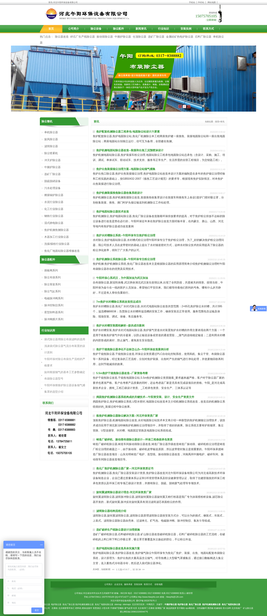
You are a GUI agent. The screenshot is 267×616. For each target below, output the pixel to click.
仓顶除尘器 (139, 36)
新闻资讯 (141, 28)
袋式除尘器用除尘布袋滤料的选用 (64, 339)
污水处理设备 (52, 188)
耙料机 (78, 608)
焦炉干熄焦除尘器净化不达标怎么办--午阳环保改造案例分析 (132, 349)
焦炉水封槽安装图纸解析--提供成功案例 (120, 325)
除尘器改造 (62, 36)
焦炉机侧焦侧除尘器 (56, 229)
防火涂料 (227, 608)
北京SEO (136, 604)
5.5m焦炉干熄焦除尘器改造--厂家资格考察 (122, 373)
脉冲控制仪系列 (53, 305)
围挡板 (210, 608)
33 (137, 569)
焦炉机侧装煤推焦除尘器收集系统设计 (119, 192)
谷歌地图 (158, 584)
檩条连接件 (87, 608)
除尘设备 (96, 28)
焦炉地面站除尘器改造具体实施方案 (118, 548)
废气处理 (128, 608)
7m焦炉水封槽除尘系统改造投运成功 (118, 301)
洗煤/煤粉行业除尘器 (56, 243)
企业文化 (118, 584)
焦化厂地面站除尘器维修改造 (62, 250)
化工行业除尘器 (53, 209)
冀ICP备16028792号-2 (146, 600)
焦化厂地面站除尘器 (104, 604)
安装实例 (185, 28)
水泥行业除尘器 (53, 202)
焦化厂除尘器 (68, 604)
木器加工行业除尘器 (56, 236)
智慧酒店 (97, 608)
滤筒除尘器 (51, 146)
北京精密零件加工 (66, 608)
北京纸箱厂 (237, 608)
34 (139, 569)
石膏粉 (55, 608)
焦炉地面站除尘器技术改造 (112, 211)
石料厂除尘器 (203, 36)
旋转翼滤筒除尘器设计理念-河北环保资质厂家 (124, 492)
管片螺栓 (181, 608)
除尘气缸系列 (52, 291)
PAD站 (201, 2)
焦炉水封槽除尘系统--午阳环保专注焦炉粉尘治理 (125, 235)
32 (134, 569)
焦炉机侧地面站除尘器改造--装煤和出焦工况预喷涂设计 (129, 150)
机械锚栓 (218, 608)
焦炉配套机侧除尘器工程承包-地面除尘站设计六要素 (128, 131)
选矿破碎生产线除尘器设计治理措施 (118, 529)
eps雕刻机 (190, 608)
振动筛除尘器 (105, 36)
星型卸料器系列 (53, 312)
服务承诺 (128, 584)
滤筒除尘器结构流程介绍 (111, 511)
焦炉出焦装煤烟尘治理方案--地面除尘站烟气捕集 (125, 169)
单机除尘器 (51, 132)
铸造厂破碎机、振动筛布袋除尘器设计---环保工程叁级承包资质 (134, 439)
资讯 (222, 121)
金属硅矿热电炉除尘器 (179, 36)
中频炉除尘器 (123, 36)
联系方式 (208, 28)
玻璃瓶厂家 (160, 608)
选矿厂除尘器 (156, 36)
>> (143, 569)
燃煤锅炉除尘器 (53, 195)
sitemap (118, 604)
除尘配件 (118, 28)
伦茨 (135, 608)
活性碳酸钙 (202, 608)
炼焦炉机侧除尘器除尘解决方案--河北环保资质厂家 (127, 415)
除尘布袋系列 (52, 277)
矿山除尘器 (248, 608)
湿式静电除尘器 (53, 222)
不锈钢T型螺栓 (117, 608)
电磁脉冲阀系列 (53, 298)
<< (113, 569)
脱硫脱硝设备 (52, 181)
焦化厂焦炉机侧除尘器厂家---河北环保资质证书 (124, 468)
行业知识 (163, 28)
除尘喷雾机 (51, 153)
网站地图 (212, 2)
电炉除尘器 (56, 604)
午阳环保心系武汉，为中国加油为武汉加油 (122, 277)
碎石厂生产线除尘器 (82, 36)
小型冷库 (105, 608)
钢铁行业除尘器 (53, 216)
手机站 (192, 2)
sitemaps (127, 604)
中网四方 (150, 604)
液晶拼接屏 (171, 608)
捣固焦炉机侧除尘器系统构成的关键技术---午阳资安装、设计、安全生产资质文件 (145, 397)
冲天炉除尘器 (52, 160)
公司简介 (73, 28)
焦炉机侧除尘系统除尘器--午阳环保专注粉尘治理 (125, 259)
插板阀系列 (51, 270)
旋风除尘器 (51, 139)
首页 (51, 28)
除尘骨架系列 (52, 284)
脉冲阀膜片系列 (53, 319)
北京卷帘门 (143, 608)
